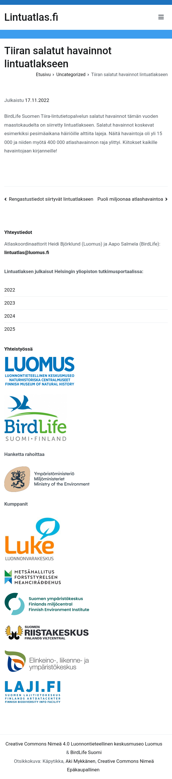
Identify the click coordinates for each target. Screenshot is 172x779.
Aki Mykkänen (80, 761)
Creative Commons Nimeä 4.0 (37, 744)
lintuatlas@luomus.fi (26, 252)
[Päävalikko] (161, 17)
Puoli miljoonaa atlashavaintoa (130, 199)
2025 (9, 329)
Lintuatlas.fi (31, 17)
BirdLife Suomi (86, 752)
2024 (9, 316)
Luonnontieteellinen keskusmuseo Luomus (116, 744)
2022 (9, 290)
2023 (9, 303)
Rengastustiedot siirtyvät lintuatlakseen (51, 199)
